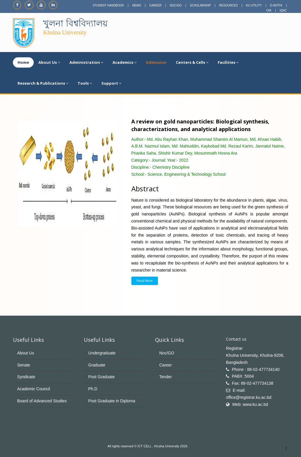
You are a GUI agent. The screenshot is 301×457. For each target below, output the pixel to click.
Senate (23, 365)
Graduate (96, 365)
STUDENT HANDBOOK (108, 5)
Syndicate (26, 376)
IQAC (283, 10)
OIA (268, 10)
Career (165, 365)
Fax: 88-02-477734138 (252, 383)
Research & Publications (43, 83)
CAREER (155, 5)
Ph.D (92, 388)
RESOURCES (228, 5)
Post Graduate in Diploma (111, 401)
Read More (145, 280)
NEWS (136, 5)
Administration (86, 62)
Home (23, 62)
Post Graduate (101, 376)
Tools (85, 83)
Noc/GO (166, 353)
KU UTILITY (254, 5)
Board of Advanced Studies (42, 401)
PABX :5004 (243, 376)
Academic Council (33, 388)
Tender (165, 376)
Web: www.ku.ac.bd (250, 404)
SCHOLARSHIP (200, 5)
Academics (125, 62)
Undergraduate (101, 353)
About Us (49, 62)
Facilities (228, 62)
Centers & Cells (192, 62)
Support (111, 83)
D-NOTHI (276, 5)
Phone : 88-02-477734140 (256, 369)
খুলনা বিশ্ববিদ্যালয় (75, 23)
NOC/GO (176, 5)
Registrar (234, 348)
